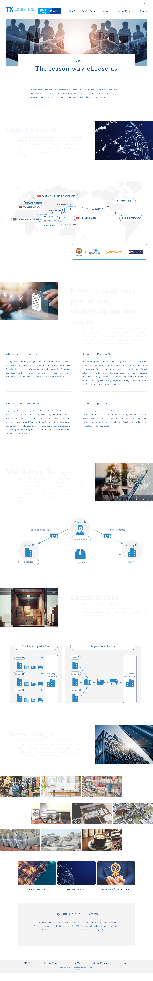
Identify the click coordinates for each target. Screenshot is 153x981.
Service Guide (88, 11)
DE (145, 4)
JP (136, 4)
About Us (106, 11)
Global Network (125, 11)
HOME (72, 11)
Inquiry (143, 11)
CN (130, 4)
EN (140, 4)
